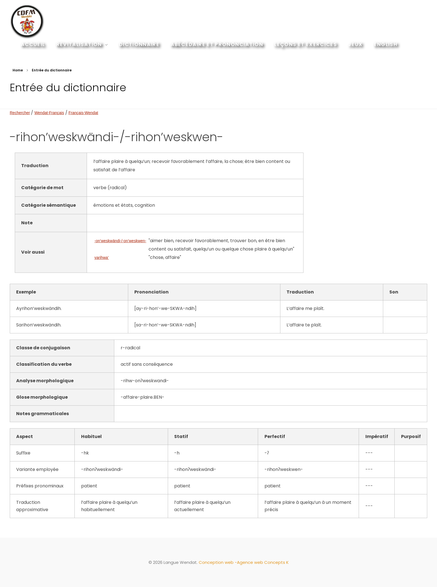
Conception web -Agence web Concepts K (244, 562)
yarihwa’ (101, 257)
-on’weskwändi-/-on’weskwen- (120, 241)
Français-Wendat (83, 112)
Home (18, 70)
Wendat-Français (49, 112)
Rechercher (20, 112)
